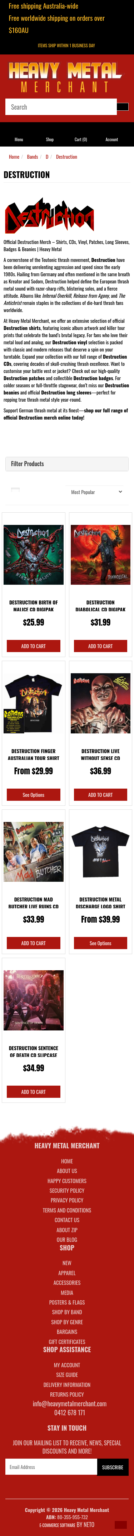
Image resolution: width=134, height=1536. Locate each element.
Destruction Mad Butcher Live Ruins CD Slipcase (34, 906)
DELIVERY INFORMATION (67, 1384)
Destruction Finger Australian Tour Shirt (33, 754)
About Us (67, 1170)
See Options (33, 794)
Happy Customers (67, 1181)
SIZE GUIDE (67, 1374)
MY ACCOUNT (67, 1365)
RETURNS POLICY (67, 1394)
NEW (67, 1263)
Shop (50, 139)
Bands (32, 156)
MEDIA (67, 1292)
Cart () (81, 139)
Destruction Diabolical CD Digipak (100, 605)
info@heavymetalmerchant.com (70, 1403)
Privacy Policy (67, 1200)
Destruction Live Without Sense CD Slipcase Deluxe (100, 758)
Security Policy (67, 1190)
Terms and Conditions (67, 1210)
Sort (56, 489)
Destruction (66, 156)
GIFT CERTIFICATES (67, 1341)
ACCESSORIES (67, 1282)
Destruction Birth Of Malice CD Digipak (33, 605)
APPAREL (66, 1273)
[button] (121, 1525)
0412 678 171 (69, 1412)
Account (111, 139)
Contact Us (67, 1220)
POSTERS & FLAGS (67, 1302)
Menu (19, 139)
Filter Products (27, 464)
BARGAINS (67, 1331)
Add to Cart (33, 646)
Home (14, 156)
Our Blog (67, 1239)
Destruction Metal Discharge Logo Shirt (100, 902)
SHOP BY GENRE (67, 1322)
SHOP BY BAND (67, 1312)
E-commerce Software (57, 1525)
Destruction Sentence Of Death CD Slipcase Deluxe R (33, 1055)
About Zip (66, 1230)
